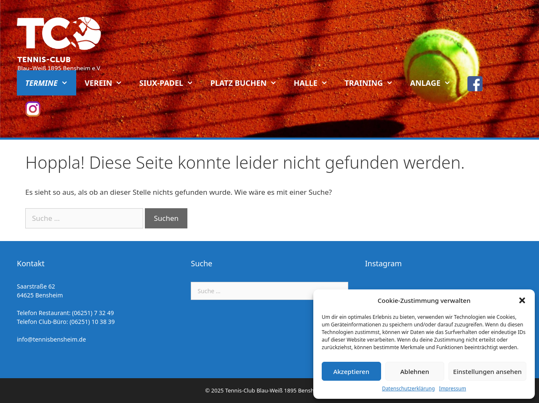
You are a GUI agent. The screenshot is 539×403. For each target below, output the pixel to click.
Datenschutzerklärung (408, 388)
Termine (50, 82)
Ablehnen (415, 371)
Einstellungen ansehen (487, 371)
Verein (108, 82)
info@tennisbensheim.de (51, 339)
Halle (315, 82)
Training (372, 82)
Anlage (434, 82)
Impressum (452, 388)
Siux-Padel (170, 82)
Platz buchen (248, 82)
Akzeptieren (351, 371)
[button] (522, 300)
